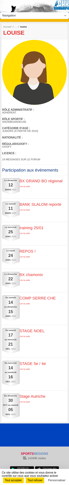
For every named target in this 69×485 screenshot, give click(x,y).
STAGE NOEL (32, 331)
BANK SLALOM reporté (40, 204)
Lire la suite (24, 186)
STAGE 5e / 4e (32, 363)
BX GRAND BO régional (40, 181)
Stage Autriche (32, 396)
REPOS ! (27, 251)
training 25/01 (31, 228)
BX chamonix (31, 274)
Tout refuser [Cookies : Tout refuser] (34, 480)
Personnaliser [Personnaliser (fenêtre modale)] (57, 480)
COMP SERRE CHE (37, 298)
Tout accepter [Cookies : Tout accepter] (13, 480)
